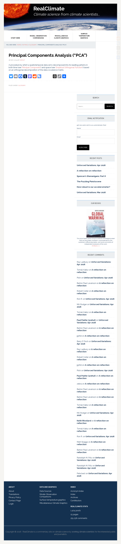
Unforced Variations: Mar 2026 (91, 192)
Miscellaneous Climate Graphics (53, 503)
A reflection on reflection (89, 171)
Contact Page (15, 500)
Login (11, 504)
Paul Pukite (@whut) (86, 320)
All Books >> (96, 246)
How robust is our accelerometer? (93, 187)
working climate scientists (83, 532)
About (11, 491)
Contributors (76, 500)
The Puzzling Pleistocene (89, 181)
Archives (74, 497)
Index (73, 494)
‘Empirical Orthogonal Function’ (69, 67)
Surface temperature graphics (53, 500)
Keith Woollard (84, 421)
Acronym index (77, 491)
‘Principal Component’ (31, 67)
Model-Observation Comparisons (48, 495)
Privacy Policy (15, 497)
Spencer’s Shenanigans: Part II (91, 176)
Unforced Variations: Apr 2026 (91, 165)
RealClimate (54, 9)
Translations (14, 494)
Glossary (22, 85)
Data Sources (45, 491)
